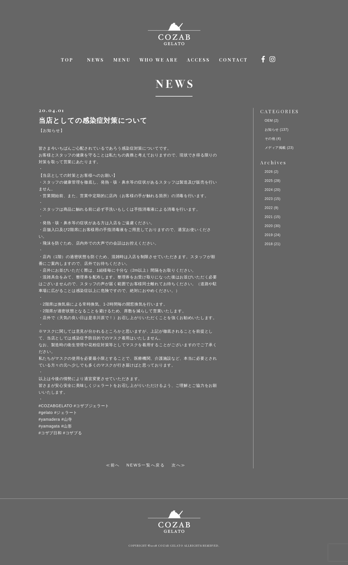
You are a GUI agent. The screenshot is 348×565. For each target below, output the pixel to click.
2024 (269, 190)
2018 (269, 244)
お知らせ (272, 130)
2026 (269, 172)
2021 (269, 217)
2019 (269, 235)
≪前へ (113, 465)
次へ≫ (179, 465)
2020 (269, 226)
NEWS (95, 60)
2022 (269, 208)
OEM (269, 121)
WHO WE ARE (158, 60)
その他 (270, 139)
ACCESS (198, 60)
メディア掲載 (275, 148)
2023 (269, 199)
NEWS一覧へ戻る (145, 465)
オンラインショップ (283, 59)
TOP (67, 60)
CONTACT (233, 60)
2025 (269, 181)
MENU (121, 60)
